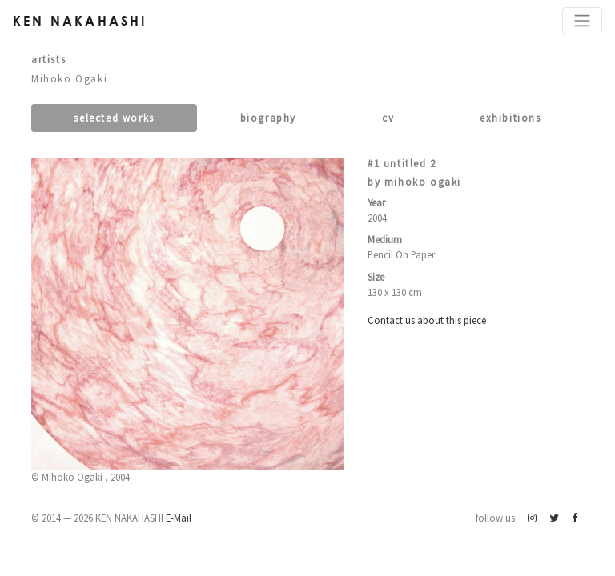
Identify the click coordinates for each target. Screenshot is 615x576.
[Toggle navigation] (582, 20)
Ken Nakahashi (80, 20)
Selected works (114, 117)
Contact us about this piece (427, 320)
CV (388, 117)
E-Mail (178, 517)
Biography (268, 117)
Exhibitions (510, 117)
